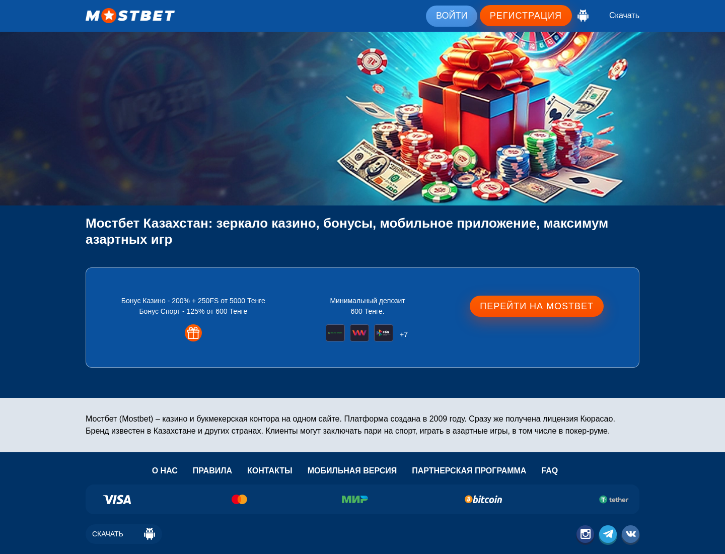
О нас (165, 470)
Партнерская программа (469, 470)
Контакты (270, 470)
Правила (212, 470)
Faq (549, 470)
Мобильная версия (352, 470)
